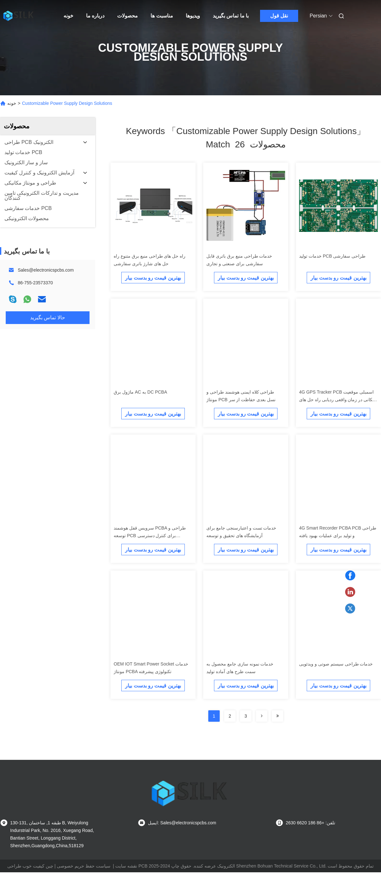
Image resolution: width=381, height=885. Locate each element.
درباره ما (95, 15)
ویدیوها (193, 15)
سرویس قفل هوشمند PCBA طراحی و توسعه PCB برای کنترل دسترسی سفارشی (150, 535)
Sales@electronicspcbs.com (46, 270)
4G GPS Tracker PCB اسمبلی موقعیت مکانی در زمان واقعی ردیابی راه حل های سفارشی (337, 399)
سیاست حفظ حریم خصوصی (83, 865)
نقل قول (279, 15)
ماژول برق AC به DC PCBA (140, 392)
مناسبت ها (161, 15)
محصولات (127, 15)
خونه (68, 15)
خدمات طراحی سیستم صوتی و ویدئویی (336, 663)
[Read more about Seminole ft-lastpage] (277, 716)
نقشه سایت (126, 865)
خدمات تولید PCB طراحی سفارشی (332, 256)
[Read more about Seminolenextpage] (261, 716)
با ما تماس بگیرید (231, 15)
